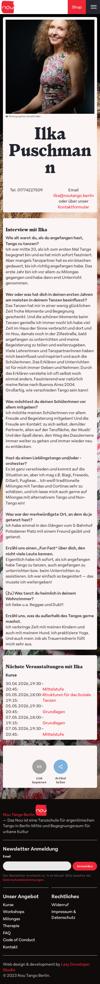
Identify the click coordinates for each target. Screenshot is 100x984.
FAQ (7, 932)
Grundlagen (54, 711)
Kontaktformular (73, 206)
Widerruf (60, 904)
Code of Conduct (19, 939)
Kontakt (10, 946)
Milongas (11, 918)
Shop (77, 7)
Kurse (8, 904)
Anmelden (85, 866)
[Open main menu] (93, 7)
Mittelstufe (53, 689)
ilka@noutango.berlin (73, 195)
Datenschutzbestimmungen (23, 880)
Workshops (13, 911)
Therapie (11, 925)
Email (7, 856)
